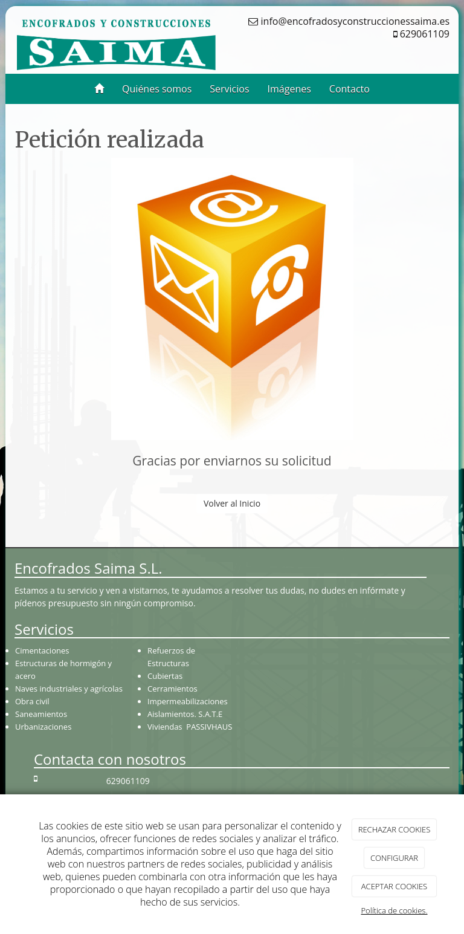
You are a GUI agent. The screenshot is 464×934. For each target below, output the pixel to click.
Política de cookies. (394, 910)
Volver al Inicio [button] (232, 503)
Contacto (349, 89)
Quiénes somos (157, 89)
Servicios (229, 89)
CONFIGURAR (394, 857)
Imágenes (289, 89)
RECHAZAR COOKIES (394, 829)
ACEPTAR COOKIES (394, 886)
